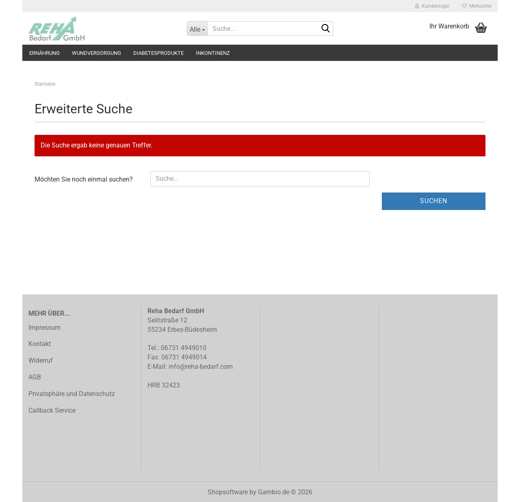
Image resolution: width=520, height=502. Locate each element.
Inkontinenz (213, 53)
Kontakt (39, 344)
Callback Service (52, 410)
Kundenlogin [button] (432, 6)
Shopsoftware (228, 492)
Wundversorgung (96, 53)
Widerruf (40, 360)
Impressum (44, 327)
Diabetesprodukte (158, 53)
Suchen (433, 201)
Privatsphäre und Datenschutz (71, 394)
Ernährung (44, 53)
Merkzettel (477, 6)
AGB (34, 377)
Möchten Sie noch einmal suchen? (84, 179)
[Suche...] (197, 28)
